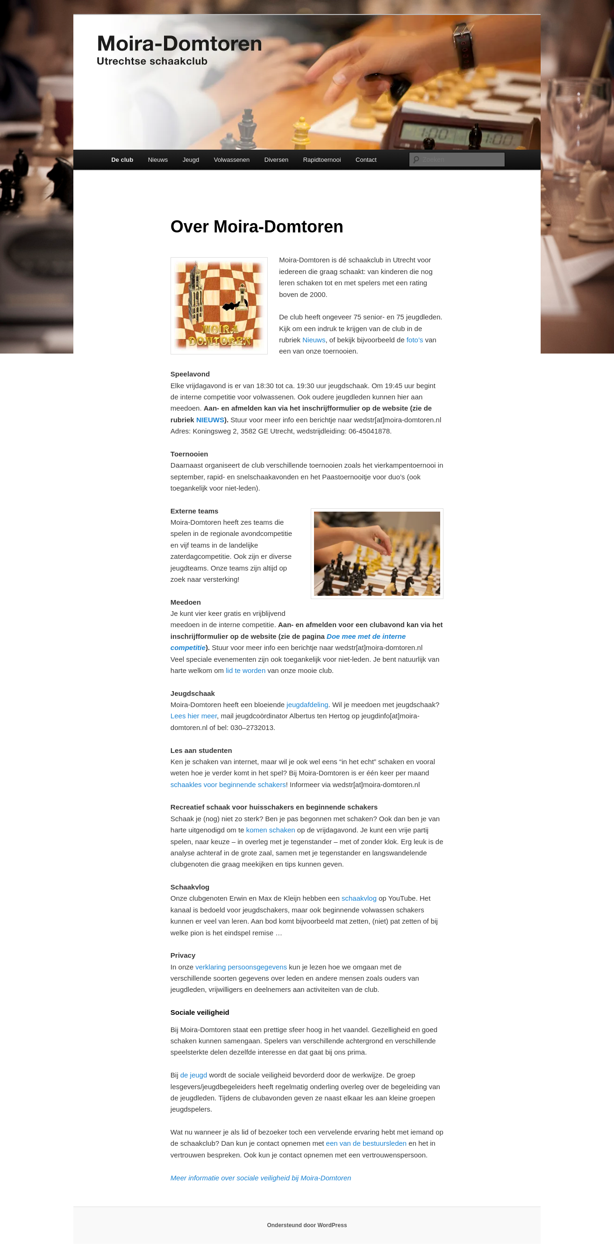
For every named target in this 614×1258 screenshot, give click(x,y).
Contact (366, 159)
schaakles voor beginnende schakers (228, 784)
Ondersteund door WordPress (307, 1225)
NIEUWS (210, 420)
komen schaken (270, 830)
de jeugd (193, 1075)
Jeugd (191, 159)
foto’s (415, 340)
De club (122, 159)
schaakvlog (359, 898)
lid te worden (245, 670)
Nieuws (158, 159)
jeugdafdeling (307, 705)
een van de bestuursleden (366, 1143)
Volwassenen (232, 159)
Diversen (276, 159)
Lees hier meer (194, 716)
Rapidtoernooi (322, 159)
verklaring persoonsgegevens (241, 967)
